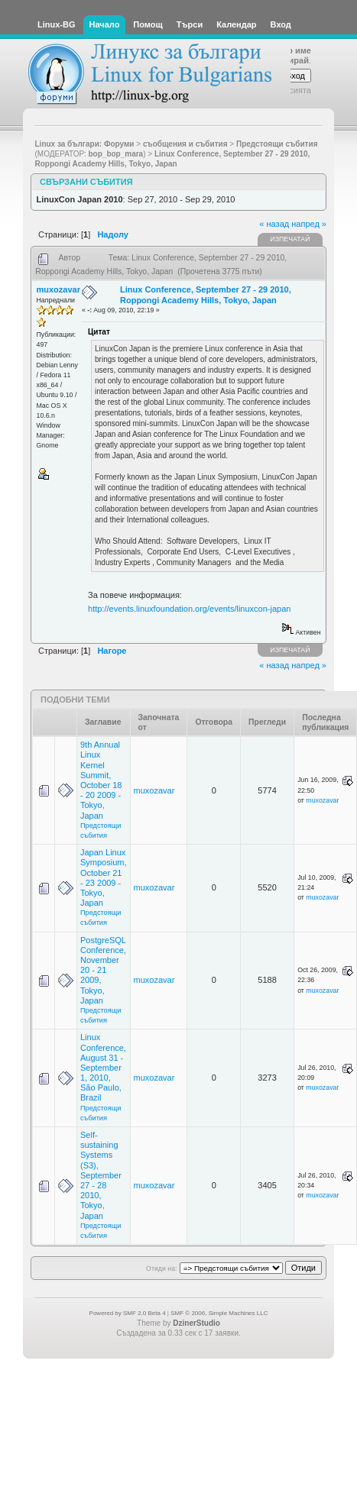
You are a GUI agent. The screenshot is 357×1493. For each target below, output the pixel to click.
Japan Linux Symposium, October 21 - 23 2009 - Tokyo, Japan (103, 877)
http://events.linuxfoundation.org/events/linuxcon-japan (189, 608)
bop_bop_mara (116, 154)
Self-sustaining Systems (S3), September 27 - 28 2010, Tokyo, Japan (101, 1175)
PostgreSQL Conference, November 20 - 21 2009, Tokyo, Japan (103, 970)
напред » (308, 223)
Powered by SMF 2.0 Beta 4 (127, 1313)
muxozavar (58, 289)
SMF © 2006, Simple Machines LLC (219, 1313)
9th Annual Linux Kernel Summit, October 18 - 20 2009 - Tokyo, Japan (101, 779)
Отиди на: (161, 1268)
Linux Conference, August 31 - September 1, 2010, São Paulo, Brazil (103, 1067)
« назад (274, 223)
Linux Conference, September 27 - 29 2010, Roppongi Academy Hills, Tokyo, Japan (205, 294)
